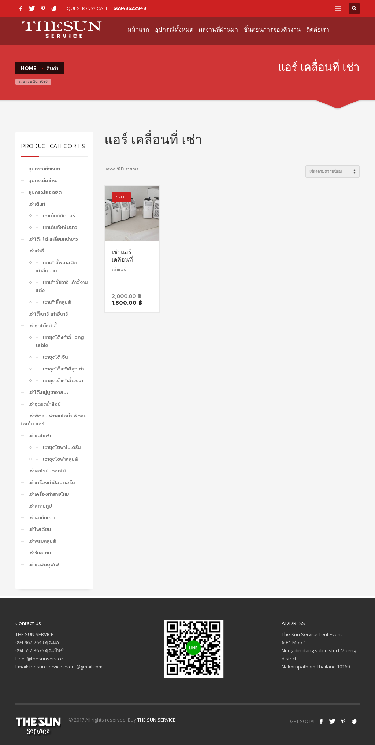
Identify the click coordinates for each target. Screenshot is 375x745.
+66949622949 (128, 8)
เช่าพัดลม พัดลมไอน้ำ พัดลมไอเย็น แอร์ (53, 419)
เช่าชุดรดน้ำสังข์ (44, 404)
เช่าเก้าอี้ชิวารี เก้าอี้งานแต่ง (62, 286)
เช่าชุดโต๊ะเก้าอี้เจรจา (63, 380)
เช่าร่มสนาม (39, 552)
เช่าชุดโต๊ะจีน (55, 357)
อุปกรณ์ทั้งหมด (44, 168)
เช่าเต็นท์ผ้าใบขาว (60, 227)
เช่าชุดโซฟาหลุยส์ (60, 459)
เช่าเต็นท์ (36, 203)
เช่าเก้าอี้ (36, 250)
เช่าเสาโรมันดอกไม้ (47, 470)
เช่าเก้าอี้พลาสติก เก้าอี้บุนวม (56, 266)
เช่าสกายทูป (40, 505)
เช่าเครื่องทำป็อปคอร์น (51, 482)
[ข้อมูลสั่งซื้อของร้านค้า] (332, 171)
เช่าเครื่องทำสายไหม (48, 494)
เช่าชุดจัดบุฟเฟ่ (43, 564)
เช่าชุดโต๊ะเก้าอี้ (42, 325)
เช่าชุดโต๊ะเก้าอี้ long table (60, 341)
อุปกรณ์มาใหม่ (42, 180)
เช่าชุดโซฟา (39, 435)
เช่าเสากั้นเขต (41, 517)
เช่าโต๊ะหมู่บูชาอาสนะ (48, 392)
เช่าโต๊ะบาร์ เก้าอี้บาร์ (48, 313)
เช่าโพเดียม (39, 529)
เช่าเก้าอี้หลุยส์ (57, 302)
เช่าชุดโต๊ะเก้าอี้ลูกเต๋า (63, 368)
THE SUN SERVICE (156, 719)
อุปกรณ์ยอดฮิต (45, 192)
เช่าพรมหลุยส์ (42, 541)
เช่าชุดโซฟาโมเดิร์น (62, 447)
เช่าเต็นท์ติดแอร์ (59, 215)
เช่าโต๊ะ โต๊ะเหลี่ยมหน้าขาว (53, 239)
